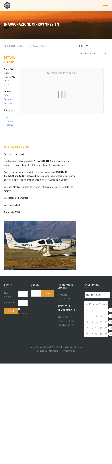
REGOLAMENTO (66, 324)
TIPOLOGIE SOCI (66, 320)
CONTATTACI (64, 298)
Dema (22, 46)
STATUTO (63, 317)
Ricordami (23, 313)
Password (9, 302)
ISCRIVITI (62, 295)
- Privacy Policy (66, 350)
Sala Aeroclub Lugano (8, 99)
